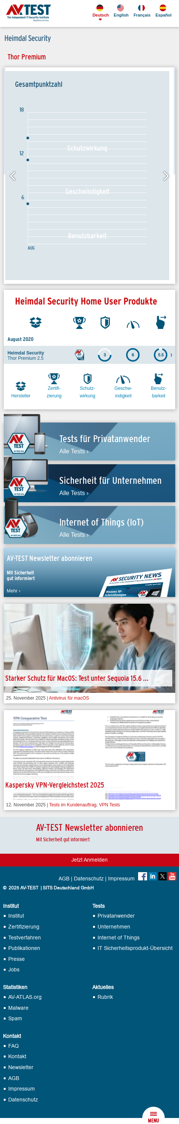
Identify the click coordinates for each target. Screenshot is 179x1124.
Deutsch (100, 11)
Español (162, 11)
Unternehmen (114, 926)
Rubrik (105, 997)
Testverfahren (24, 937)
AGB (64, 879)
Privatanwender (116, 915)
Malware (18, 1008)
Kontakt (12, 1036)
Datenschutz (89, 879)
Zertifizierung (23, 926)
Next (166, 175)
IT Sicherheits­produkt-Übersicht (135, 948)
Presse (16, 959)
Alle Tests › (74, 451)
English (121, 11)
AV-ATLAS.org (25, 997)
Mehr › (13, 591)
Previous (12, 175)
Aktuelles (103, 987)
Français (141, 11)
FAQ (13, 1046)
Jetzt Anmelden (89, 859)
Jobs (14, 969)
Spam (15, 1018)
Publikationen (24, 948)
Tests (98, 906)
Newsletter (20, 1067)
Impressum (121, 879)
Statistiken (15, 987)
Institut (11, 906)
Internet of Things (119, 937)
